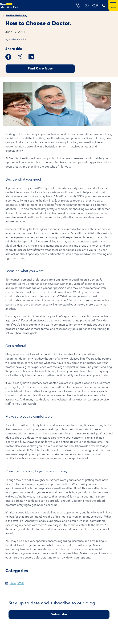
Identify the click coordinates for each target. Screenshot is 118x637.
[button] (78, 5)
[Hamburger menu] (113, 5)
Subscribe (59, 614)
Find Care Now (40, 68)
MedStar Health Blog (16, 16)
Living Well (17, 583)
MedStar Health (17, 39)
